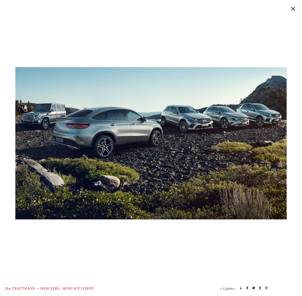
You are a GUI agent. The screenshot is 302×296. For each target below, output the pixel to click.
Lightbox (229, 289)
